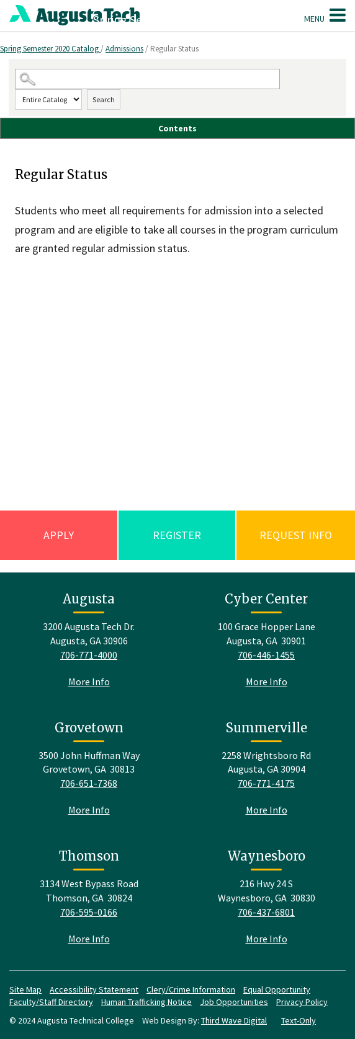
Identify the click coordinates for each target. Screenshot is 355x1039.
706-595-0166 (88, 912)
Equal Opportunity (276, 989)
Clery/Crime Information (190, 989)
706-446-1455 (266, 655)
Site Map (25, 989)
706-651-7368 (88, 783)
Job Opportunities (234, 1001)
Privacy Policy (302, 1001)
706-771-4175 (266, 783)
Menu (325, 15)
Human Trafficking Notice (146, 1001)
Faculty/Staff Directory (51, 1001)
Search (103, 99)
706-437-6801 (266, 912)
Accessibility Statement (94, 989)
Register (177, 535)
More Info (89, 681)
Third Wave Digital (234, 1020)
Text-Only (298, 1020)
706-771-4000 (88, 655)
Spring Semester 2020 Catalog (50, 48)
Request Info (295, 535)
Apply (58, 535)
